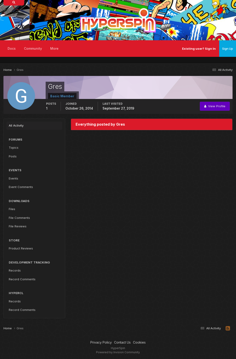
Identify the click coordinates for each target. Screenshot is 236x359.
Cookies (139, 342)
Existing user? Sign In (199, 48)
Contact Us (122, 342)
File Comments (19, 218)
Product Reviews (21, 248)
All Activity (16, 125)
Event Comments (21, 187)
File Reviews (18, 226)
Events (13, 178)
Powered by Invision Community (118, 352)
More (54, 48)
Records (15, 270)
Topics (13, 147)
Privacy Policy (101, 342)
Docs (12, 48)
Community (33, 48)
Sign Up (227, 48)
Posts (13, 156)
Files (12, 209)
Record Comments (22, 279)
